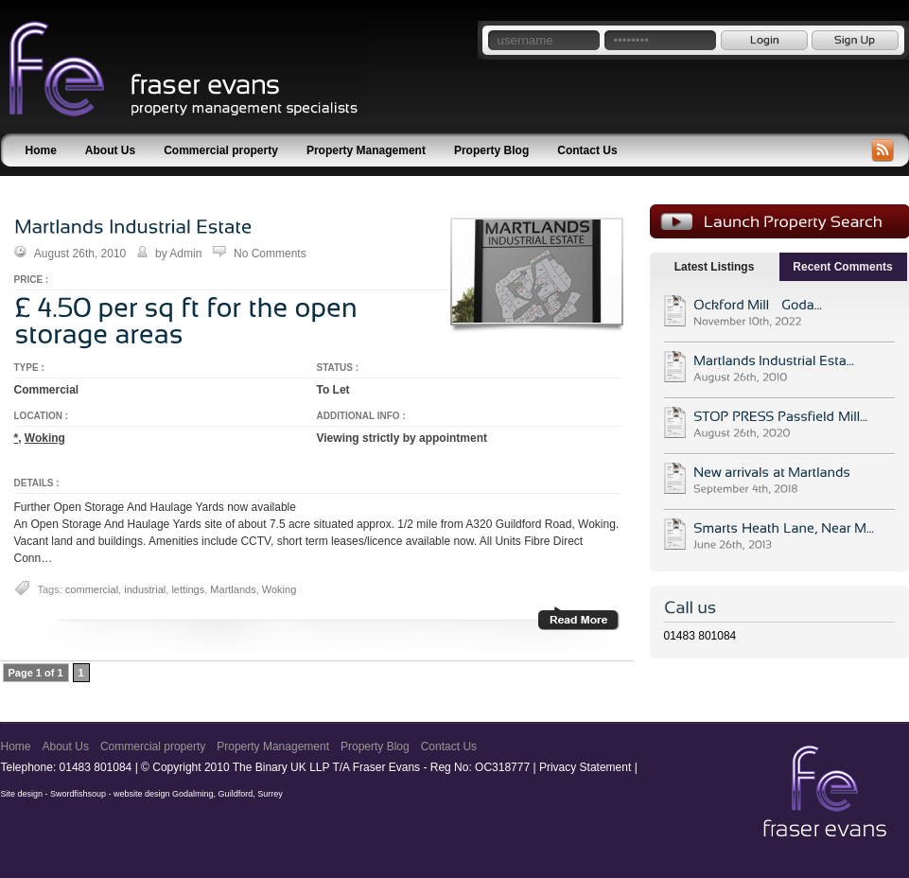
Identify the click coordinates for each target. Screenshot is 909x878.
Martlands (232, 589)
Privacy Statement (585, 767)
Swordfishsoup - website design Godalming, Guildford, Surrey (166, 794)
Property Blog (491, 150)
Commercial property (221, 150)
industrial (145, 589)
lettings (187, 589)
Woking (45, 438)
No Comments (270, 253)
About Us (110, 150)
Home (41, 150)
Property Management (366, 150)
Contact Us (587, 150)
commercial (91, 589)
